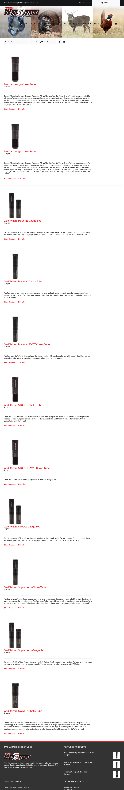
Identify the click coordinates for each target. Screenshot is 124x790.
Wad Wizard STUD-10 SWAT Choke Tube (27, 468)
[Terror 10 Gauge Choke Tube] (15, 69)
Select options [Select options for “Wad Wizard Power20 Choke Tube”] (10, 302)
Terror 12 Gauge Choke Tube (20, 151)
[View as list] (64, 42)
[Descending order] (31, 42)
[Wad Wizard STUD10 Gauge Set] (15, 511)
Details (22, 109)
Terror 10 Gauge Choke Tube (20, 84)
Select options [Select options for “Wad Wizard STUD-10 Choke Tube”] (10, 425)
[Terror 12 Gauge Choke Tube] (15, 136)
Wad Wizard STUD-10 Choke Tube (23, 405)
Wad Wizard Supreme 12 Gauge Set (24, 650)
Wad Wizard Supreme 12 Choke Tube (25, 587)
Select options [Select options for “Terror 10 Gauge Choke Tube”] (10, 109)
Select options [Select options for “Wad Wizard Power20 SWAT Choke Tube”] (10, 363)
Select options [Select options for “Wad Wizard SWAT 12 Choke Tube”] (10, 733)
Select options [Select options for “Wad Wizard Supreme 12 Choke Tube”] (10, 608)
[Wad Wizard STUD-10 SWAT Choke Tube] (15, 453)
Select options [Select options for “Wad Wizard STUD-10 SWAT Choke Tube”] (10, 484)
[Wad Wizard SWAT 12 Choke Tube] (15, 696)
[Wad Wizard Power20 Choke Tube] (15, 266)
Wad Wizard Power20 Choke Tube (23, 281)
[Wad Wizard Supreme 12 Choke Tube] (15, 572)
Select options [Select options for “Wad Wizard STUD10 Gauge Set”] (10, 545)
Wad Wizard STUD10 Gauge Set (22, 526)
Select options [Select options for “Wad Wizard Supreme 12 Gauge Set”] (10, 669)
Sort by (10, 42)
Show (42, 42)
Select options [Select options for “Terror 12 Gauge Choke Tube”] (10, 178)
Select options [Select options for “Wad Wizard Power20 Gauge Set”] (10, 239)
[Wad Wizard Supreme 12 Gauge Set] (15, 635)
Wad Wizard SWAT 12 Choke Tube (23, 711)
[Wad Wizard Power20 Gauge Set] (15, 206)
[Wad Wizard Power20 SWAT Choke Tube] (15, 329)
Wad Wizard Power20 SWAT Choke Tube (27, 344)
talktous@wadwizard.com (28, 3)
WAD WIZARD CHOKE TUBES (17, 787)
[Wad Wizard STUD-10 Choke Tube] (15, 390)
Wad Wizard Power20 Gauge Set (22, 220)
